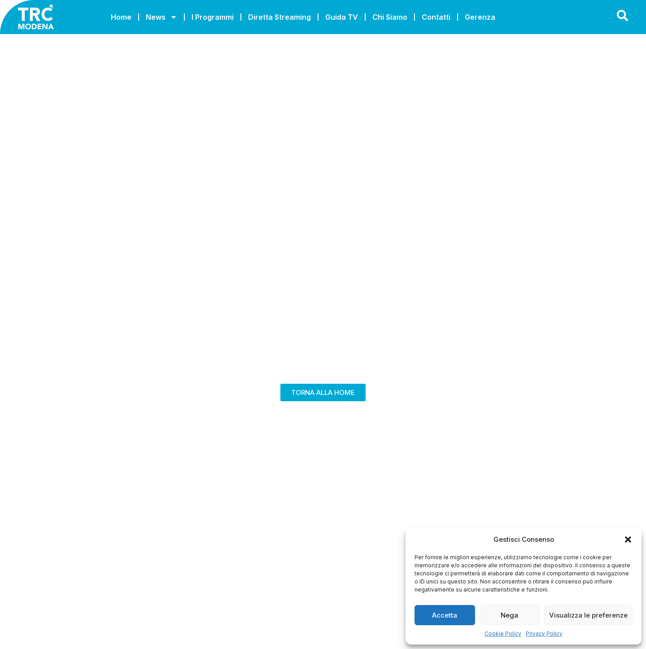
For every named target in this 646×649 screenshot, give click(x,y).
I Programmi (213, 17)
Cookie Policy (502, 633)
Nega (509, 615)
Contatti (436, 17)
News (161, 17)
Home (121, 17)
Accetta (444, 615)
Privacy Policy (544, 633)
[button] (628, 539)
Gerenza (480, 17)
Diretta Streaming (279, 17)
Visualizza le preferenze (588, 615)
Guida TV (341, 17)
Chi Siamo (389, 17)
